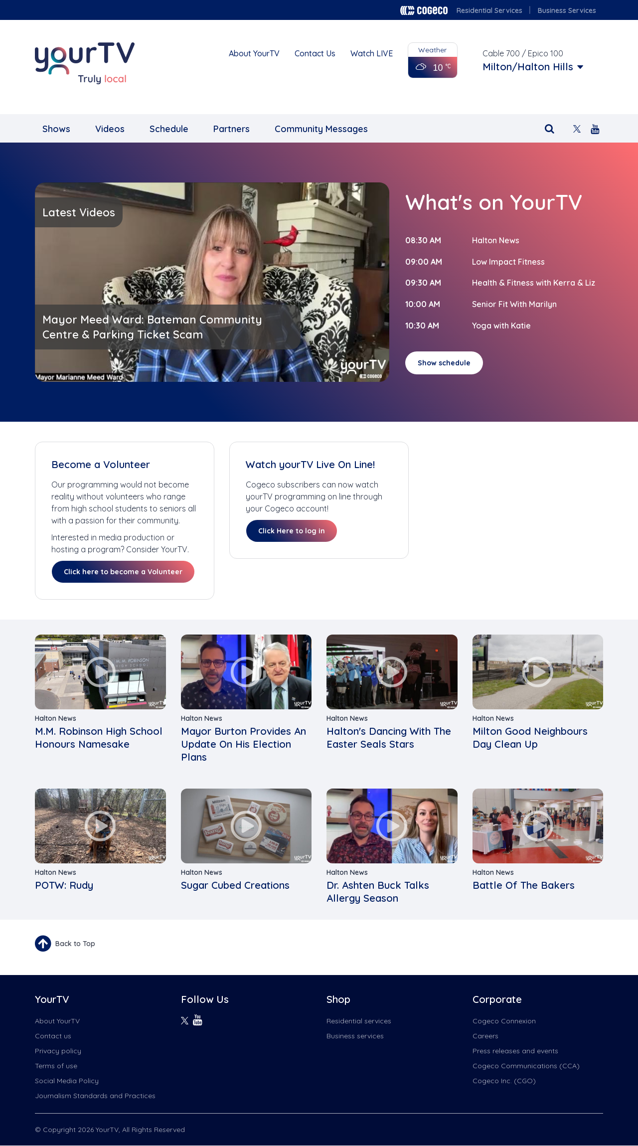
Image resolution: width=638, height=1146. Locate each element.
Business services (355, 1035)
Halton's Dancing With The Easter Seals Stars (388, 737)
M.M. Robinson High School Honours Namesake (98, 737)
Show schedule (444, 362)
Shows (56, 129)
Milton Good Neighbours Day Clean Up (530, 737)
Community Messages (321, 129)
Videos (110, 129)
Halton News (495, 240)
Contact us (53, 1035)
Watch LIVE (371, 53)
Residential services (358, 1020)
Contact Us (315, 53)
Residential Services (489, 10)
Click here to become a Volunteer (123, 571)
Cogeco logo (424, 10)
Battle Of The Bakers (524, 885)
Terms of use (56, 1065)
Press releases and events (515, 1050)
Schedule (169, 129)
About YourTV (254, 53)
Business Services (567, 10)
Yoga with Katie (501, 325)
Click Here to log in (291, 530)
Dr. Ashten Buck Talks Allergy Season (377, 891)
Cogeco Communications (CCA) (526, 1065)
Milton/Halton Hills (527, 67)
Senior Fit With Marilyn (514, 304)
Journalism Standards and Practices (95, 1095)
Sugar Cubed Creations (235, 885)
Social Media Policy (67, 1080)
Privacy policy (58, 1050)
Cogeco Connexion (504, 1020)
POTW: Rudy (64, 885)
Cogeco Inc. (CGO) (504, 1080)
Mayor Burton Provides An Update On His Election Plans (243, 744)
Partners (231, 129)
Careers (485, 1035)
